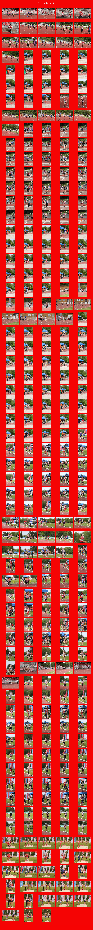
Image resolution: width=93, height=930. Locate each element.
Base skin (53, 923)
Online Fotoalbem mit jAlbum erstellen (44, 923)
